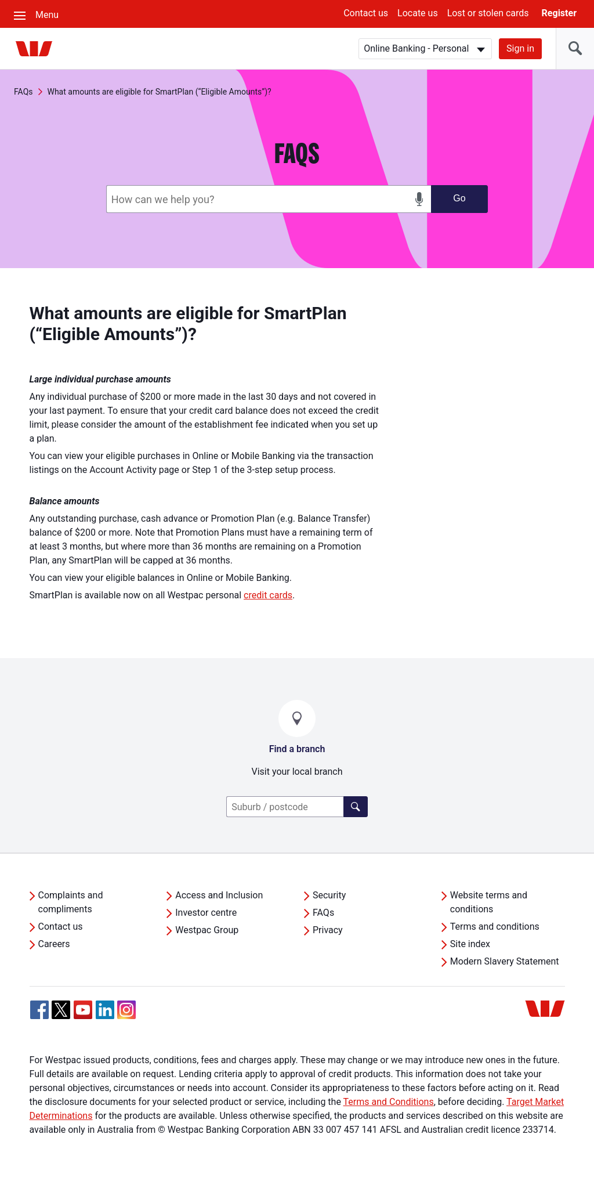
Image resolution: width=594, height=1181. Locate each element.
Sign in (520, 48)
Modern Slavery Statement (504, 961)
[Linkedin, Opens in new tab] (105, 1010)
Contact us (365, 13)
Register (559, 13)
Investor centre (206, 912)
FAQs (23, 91)
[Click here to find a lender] (355, 806)
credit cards (268, 595)
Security (329, 895)
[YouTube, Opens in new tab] (83, 1010)
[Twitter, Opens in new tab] (61, 1010)
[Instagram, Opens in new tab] (126, 1015)
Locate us (417, 13)
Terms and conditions (494, 926)
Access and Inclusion (219, 895)
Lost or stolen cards (488, 13)
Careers (54, 943)
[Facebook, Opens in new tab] (39, 1010)
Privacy (328, 930)
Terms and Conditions (388, 1101)
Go (459, 198)
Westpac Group (206, 930)
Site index (470, 943)
